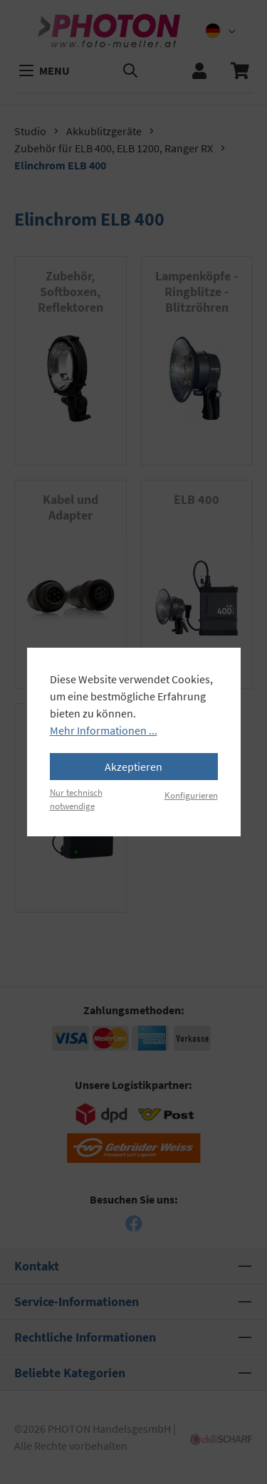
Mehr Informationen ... (103, 730)
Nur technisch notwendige (76, 798)
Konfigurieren (191, 795)
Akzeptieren (133, 766)
